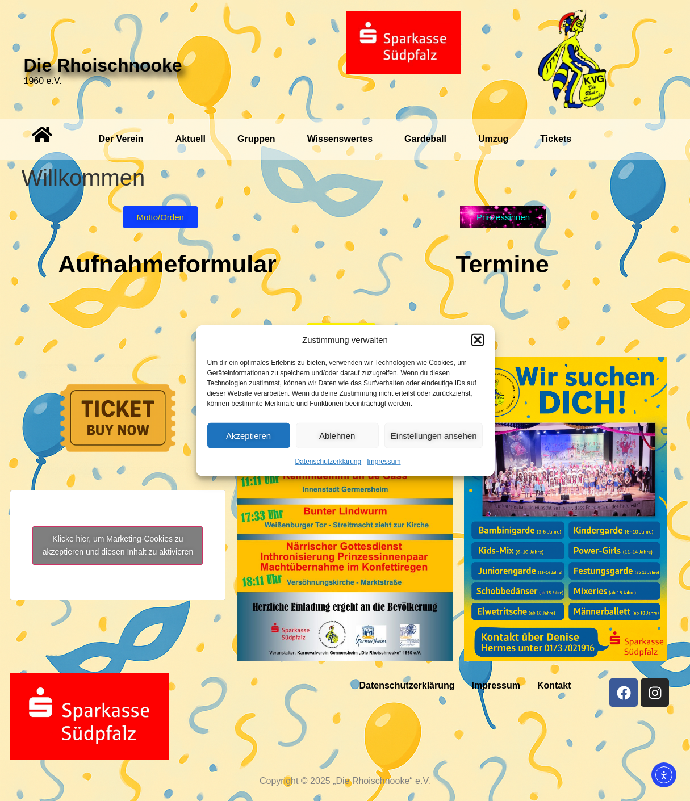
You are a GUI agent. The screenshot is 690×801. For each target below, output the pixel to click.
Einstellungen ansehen (434, 435)
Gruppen (256, 139)
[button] (477, 340)
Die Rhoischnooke (103, 65)
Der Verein (120, 139)
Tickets (555, 139)
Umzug (493, 139)
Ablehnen (337, 435)
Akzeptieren (248, 435)
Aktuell (190, 139)
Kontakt (554, 685)
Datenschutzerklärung (328, 461)
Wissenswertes (340, 139)
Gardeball (425, 139)
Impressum (383, 461)
